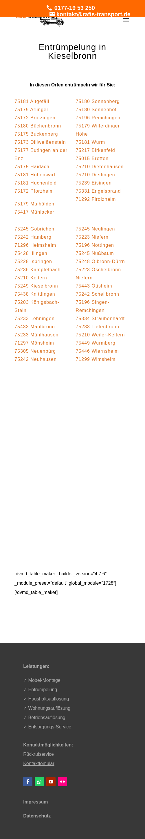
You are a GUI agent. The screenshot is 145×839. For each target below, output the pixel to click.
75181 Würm (90, 142)
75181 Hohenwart (34, 174)
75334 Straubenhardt (100, 318)
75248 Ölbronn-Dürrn (100, 261)
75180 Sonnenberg (98, 101)
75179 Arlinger (31, 109)
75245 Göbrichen (34, 228)
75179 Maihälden (34, 203)
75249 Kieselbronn (36, 285)
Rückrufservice (38, 754)
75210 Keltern (30, 277)
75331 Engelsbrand (98, 191)
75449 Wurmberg (95, 342)
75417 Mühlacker (34, 212)
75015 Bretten (92, 158)
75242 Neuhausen (35, 359)
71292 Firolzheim (96, 199)
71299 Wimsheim (96, 359)
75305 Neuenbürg (35, 351)
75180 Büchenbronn (37, 125)
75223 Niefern (92, 237)
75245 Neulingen (95, 228)
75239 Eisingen (94, 182)
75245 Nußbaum (95, 253)
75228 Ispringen (33, 261)
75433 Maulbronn (34, 326)
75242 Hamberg (33, 237)
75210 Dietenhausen (100, 166)
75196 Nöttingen (95, 245)
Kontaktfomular (38, 763)
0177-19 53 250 (74, 8)
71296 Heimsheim (35, 245)
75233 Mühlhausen (36, 334)
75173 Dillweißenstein (40, 142)
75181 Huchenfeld (35, 182)
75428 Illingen (30, 253)
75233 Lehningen (34, 318)
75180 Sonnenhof (96, 109)
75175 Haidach (31, 166)
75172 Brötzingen (34, 117)
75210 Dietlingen (95, 174)
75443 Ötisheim (94, 285)
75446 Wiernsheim (97, 351)
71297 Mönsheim (34, 342)
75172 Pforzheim (34, 191)
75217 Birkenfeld (95, 150)
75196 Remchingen (98, 117)
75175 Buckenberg (36, 134)
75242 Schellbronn (97, 294)
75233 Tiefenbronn (97, 326)
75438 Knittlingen (34, 294)
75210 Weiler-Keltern (100, 334)
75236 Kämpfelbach (37, 269)
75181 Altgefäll (31, 101)
